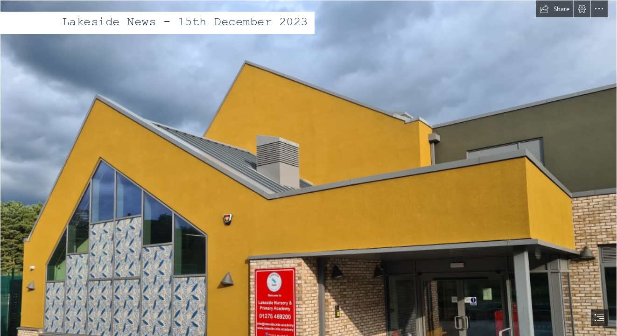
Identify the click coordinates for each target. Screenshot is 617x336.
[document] (308, 168)
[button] (554, 8)
